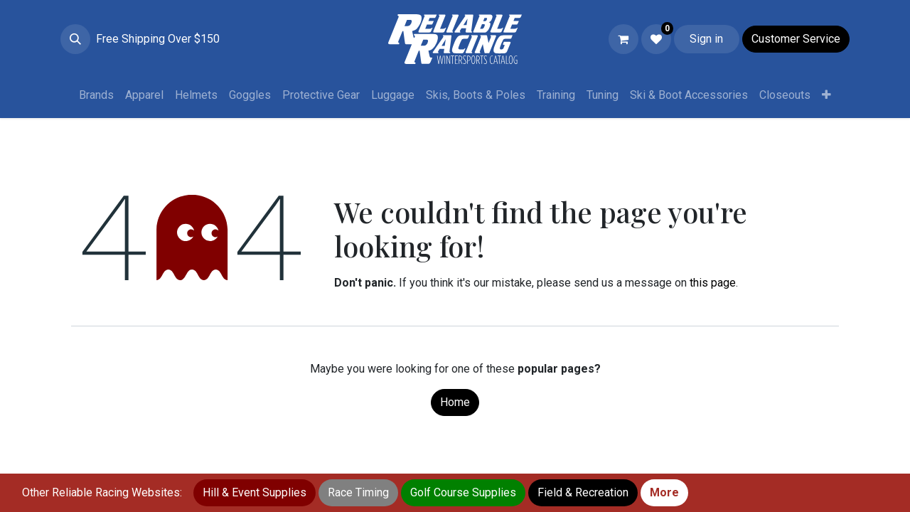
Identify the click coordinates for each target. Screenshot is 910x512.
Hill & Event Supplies (254, 492)
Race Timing (358, 492)
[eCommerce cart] (623, 39)
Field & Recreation (582, 492)
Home (455, 402)
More (664, 492)
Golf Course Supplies (463, 492)
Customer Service (795, 39)
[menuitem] (96, 95)
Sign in (706, 39)
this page (713, 282)
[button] (75, 39)
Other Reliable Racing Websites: (102, 492)
